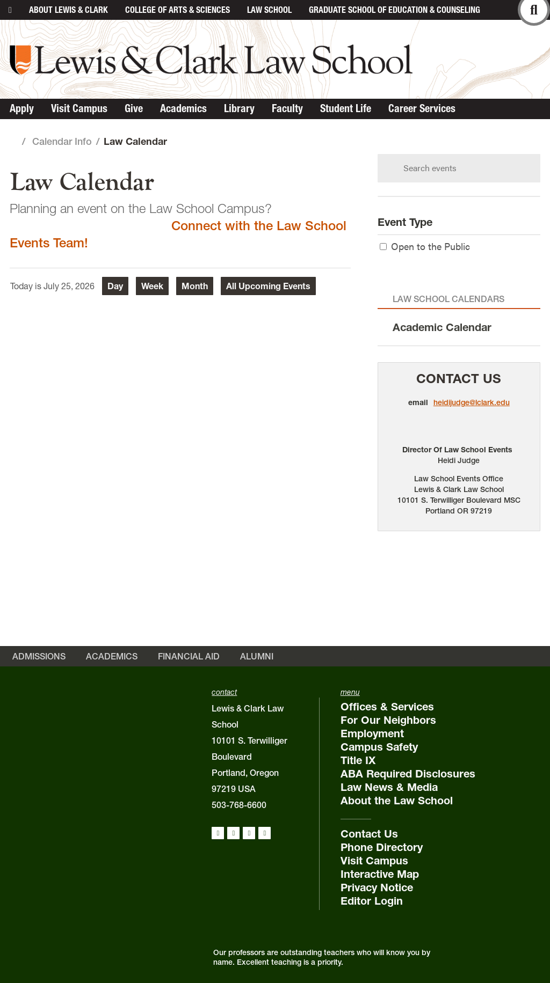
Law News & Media (389, 787)
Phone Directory (382, 847)
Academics (183, 108)
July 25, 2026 (69, 286)
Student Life (345, 108)
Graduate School (394, 9)
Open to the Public (425, 246)
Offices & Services (387, 706)
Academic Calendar (442, 327)
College (177, 9)
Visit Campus (79, 108)
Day (115, 286)
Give (134, 108)
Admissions (39, 656)
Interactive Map (380, 874)
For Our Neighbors (388, 720)
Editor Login (372, 900)
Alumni (256, 656)
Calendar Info (62, 141)
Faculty (287, 108)
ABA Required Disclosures (408, 773)
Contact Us (458, 378)
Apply (22, 108)
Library (239, 108)
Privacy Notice (377, 887)
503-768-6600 (239, 804)
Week (152, 286)
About (68, 9)
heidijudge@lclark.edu (471, 402)
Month (195, 286)
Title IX (358, 760)
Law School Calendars (448, 299)
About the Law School (397, 800)
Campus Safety (379, 746)
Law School (269, 9)
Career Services (421, 108)
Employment (372, 733)
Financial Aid (189, 656)
